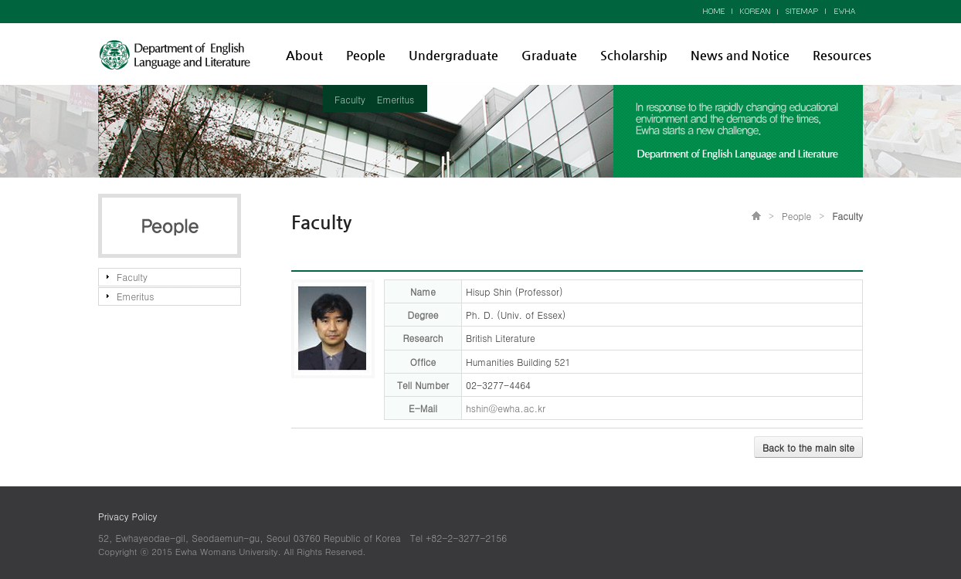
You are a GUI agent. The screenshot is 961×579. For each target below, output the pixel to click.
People (365, 55)
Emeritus (395, 99)
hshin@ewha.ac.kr (505, 408)
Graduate (549, 55)
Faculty (349, 99)
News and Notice (740, 55)
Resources (842, 55)
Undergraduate (453, 55)
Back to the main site (808, 447)
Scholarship (633, 55)
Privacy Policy (127, 516)
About (304, 55)
